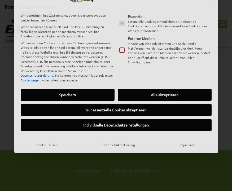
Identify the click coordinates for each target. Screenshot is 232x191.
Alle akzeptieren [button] (164, 53)
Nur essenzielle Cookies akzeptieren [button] (116, 68)
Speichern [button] (67, 53)
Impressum (187, 104)
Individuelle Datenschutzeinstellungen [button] (116, 83)
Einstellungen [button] (31, 39)
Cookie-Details (47, 104)
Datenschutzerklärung (37, 34)
